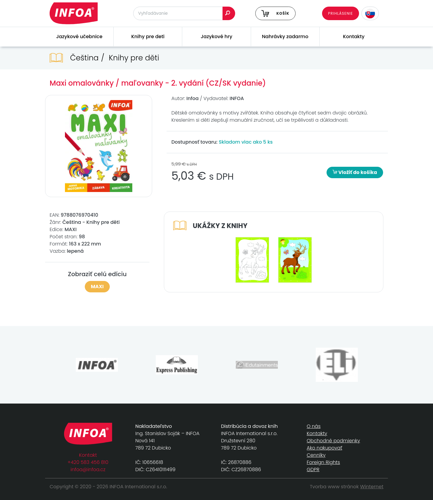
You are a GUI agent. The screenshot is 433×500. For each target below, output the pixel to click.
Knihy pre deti (148, 36)
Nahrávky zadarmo (285, 36)
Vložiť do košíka (355, 172)
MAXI (97, 286)
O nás (314, 426)
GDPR (313, 469)
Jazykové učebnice (79, 36)
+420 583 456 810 (88, 462)
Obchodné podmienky (333, 440)
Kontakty (354, 36)
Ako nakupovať (324, 447)
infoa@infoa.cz (88, 469)
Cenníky (316, 455)
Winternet (372, 486)
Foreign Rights (323, 462)
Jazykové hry (216, 36)
